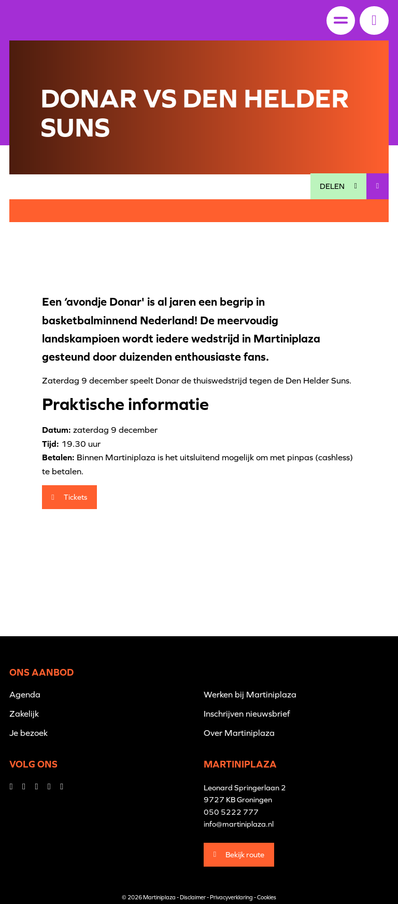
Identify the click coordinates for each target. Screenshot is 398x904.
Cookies (266, 897)
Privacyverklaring (231, 897)
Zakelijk (24, 713)
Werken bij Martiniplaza (250, 694)
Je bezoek (28, 732)
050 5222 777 (231, 811)
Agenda (24, 694)
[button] (374, 20)
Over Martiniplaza (239, 732)
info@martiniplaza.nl (239, 823)
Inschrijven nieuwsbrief (247, 713)
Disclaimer (193, 897)
